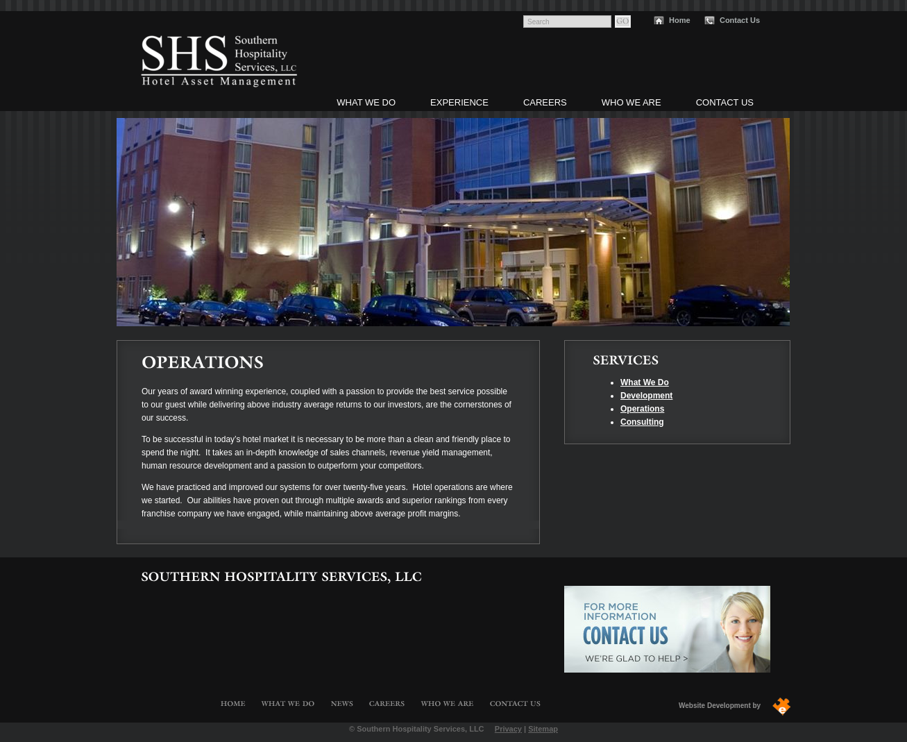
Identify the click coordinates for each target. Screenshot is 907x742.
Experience (459, 102)
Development (646, 395)
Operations (642, 409)
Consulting (642, 422)
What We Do (366, 102)
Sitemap (543, 729)
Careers (545, 102)
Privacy (508, 729)
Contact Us (740, 20)
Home (679, 20)
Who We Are (631, 102)
